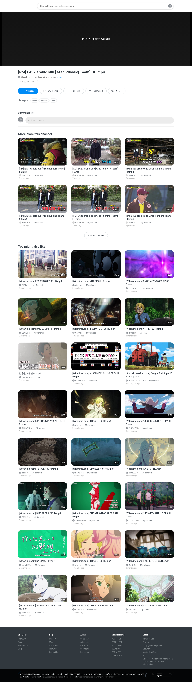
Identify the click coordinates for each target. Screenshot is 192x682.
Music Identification (151, 652)
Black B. (23, 77)
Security (146, 649)
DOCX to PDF (117, 645)
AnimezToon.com (135, 381)
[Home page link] (26, 6)
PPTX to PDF (117, 642)
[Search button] (162, 6)
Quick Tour (53, 645)
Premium (22, 639)
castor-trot (25, 377)
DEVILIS (23, 333)
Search (21, 642)
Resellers (84, 645)
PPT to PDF (116, 652)
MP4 (21, 82)
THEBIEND (131, 288)
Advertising (85, 642)
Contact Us (53, 652)
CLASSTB (78, 381)
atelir (76, 425)
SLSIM (23, 285)
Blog (20, 649)
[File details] (42, 152)
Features (53, 649)
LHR (37, 377)
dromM (23, 613)
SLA (144, 655)
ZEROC (130, 565)
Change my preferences (105, 677)
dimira (76, 285)
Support (52, 639)
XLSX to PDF (117, 655)
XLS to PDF (116, 649)
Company (84, 639)
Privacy (146, 642)
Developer (84, 652)
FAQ (51, 642)
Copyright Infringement (152, 645)
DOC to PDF (116, 639)
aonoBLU (131, 473)
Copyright (84, 649)
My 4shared (38, 77)
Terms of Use (148, 639)
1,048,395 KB (32, 82)
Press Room (23, 645)
